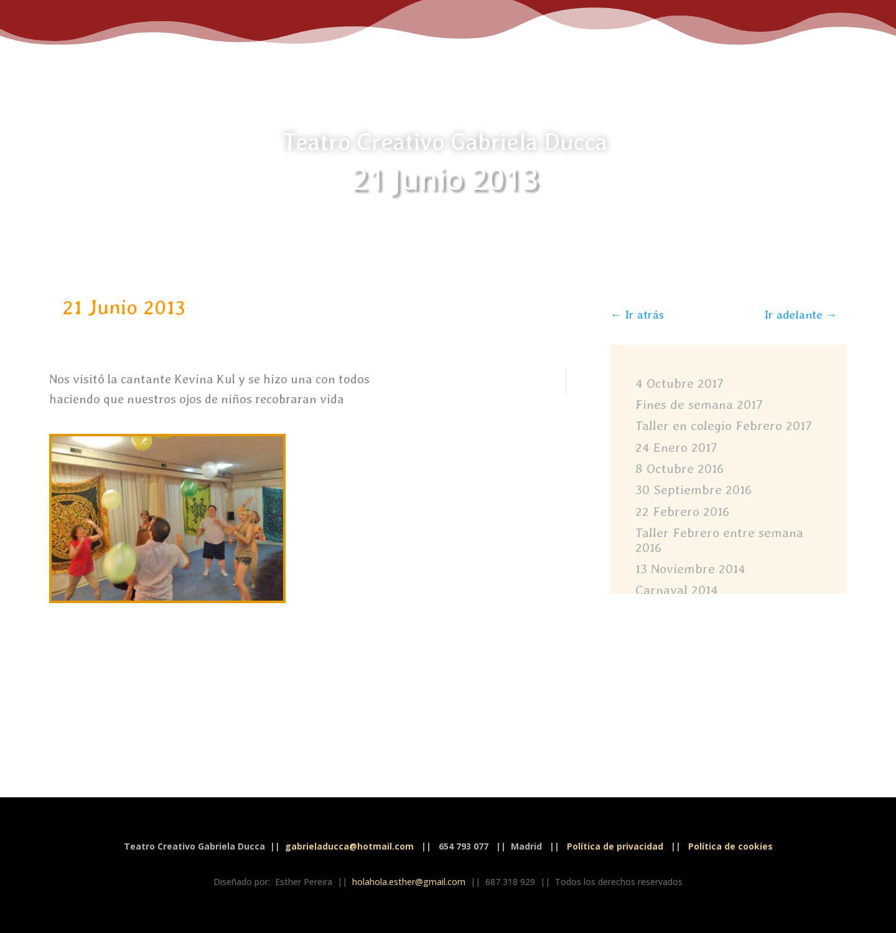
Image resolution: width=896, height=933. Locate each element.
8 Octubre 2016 (679, 468)
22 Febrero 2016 (682, 511)
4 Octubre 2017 (679, 383)
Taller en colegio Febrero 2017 (723, 425)
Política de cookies (730, 846)
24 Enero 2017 (676, 447)
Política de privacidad (615, 846)
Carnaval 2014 (676, 590)
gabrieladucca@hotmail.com (349, 846)
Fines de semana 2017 (699, 404)
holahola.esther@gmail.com (408, 882)
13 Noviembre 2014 (690, 568)
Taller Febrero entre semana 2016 (719, 540)
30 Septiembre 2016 (693, 489)
